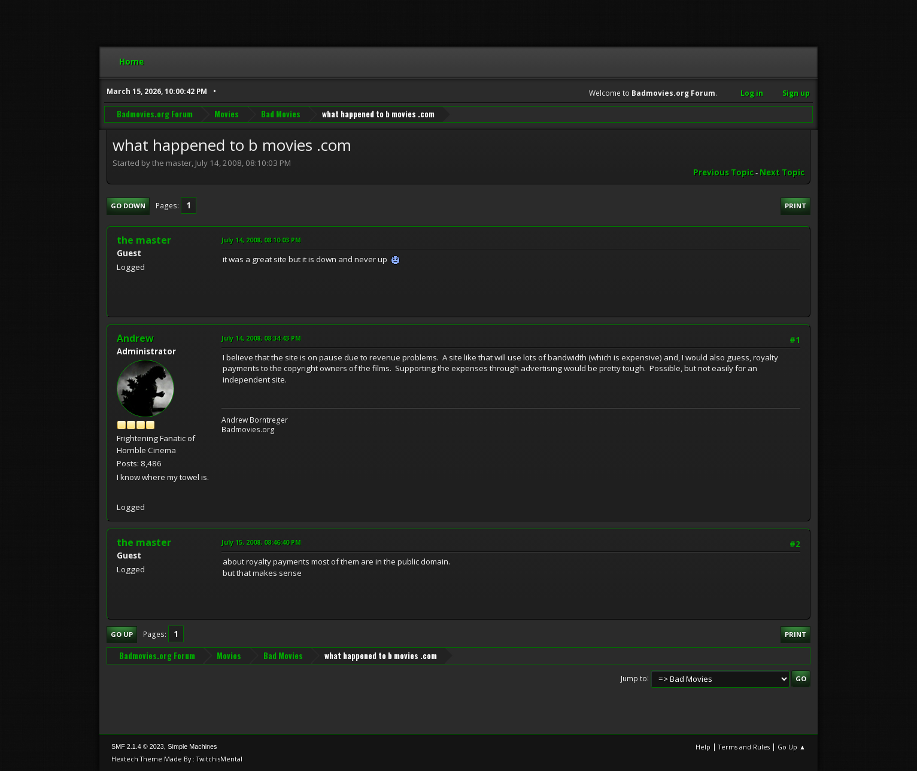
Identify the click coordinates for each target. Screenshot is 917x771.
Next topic (782, 172)
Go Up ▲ (792, 746)
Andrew (135, 338)
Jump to (634, 678)
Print (795, 205)
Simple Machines (192, 746)
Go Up (122, 634)
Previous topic (723, 172)
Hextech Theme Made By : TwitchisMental (176, 758)
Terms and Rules (744, 746)
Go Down (128, 205)
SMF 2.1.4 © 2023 (137, 746)
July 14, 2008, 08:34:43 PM (261, 337)
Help (703, 746)
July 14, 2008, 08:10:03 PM (261, 239)
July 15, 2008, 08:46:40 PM (261, 542)
